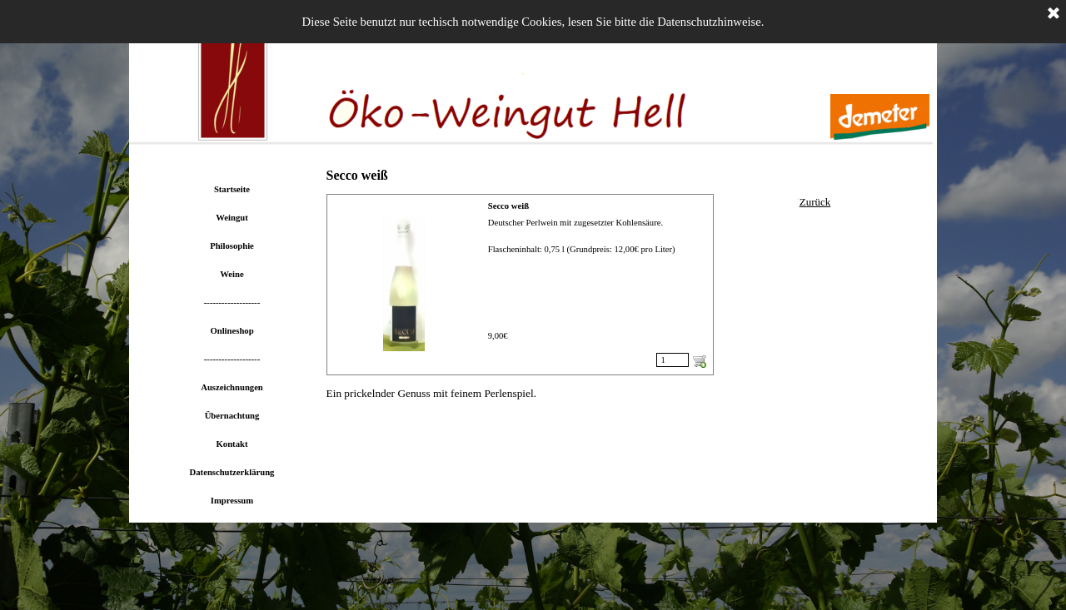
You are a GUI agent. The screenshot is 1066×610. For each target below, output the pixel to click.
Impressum (232, 500)
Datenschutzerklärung (232, 472)
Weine (231, 274)
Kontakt (232, 444)
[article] (520, 284)
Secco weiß (508, 206)
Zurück (815, 202)
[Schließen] (1053, 14)
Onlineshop (231, 330)
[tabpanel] (815, 202)
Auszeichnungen (232, 387)
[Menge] (672, 360)
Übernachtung (232, 415)
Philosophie (232, 245)
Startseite (232, 189)
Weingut (232, 217)
